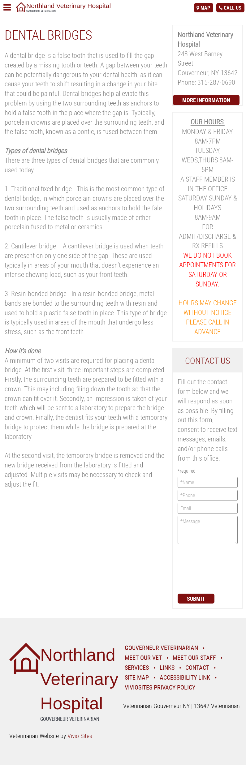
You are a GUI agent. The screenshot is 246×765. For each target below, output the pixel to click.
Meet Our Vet (143, 657)
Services (137, 667)
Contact (197, 667)
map (205, 7)
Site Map (137, 677)
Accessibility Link (185, 677)
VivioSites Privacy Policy (160, 687)
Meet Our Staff (194, 657)
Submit (196, 598)
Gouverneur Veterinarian (161, 647)
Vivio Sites (79, 736)
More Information (206, 100)
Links (167, 667)
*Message (208, 530)
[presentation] (203, 568)
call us (232, 7)
